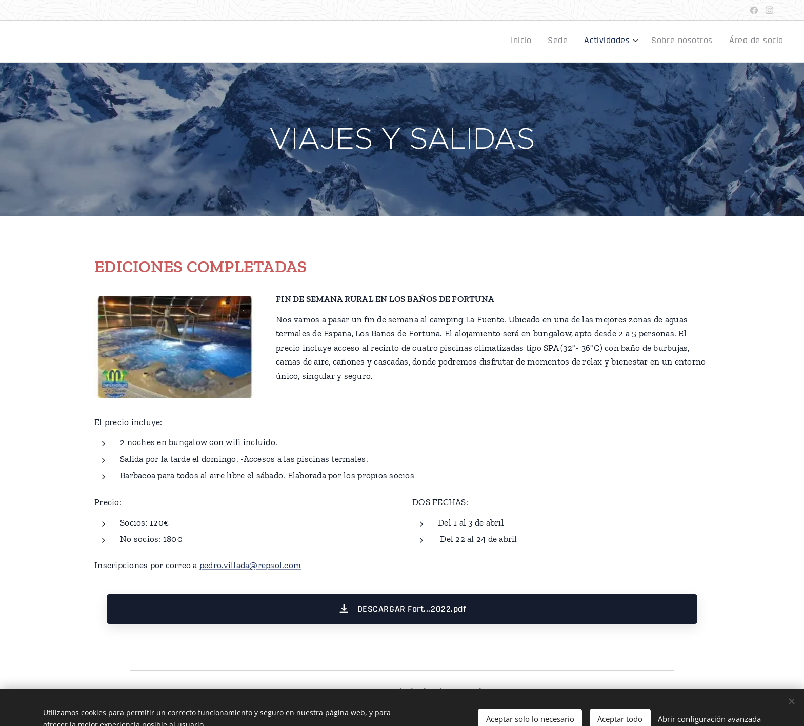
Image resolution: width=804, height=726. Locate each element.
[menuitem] (710, 41)
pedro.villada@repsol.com (250, 565)
